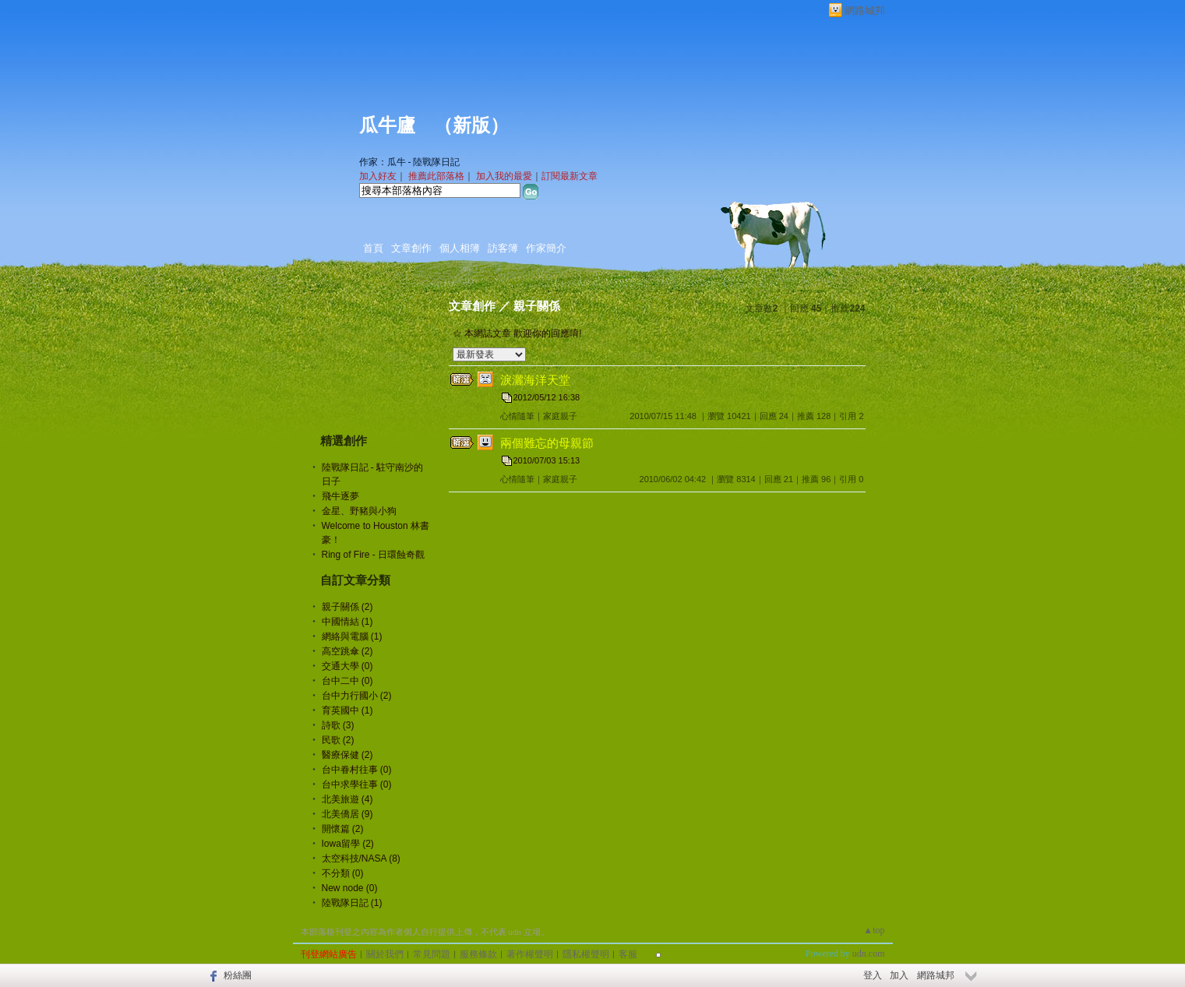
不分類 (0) (343, 873)
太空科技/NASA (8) (361, 858)
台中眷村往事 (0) (357, 769)
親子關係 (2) (347, 606)
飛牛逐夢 (340, 496)
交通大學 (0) (347, 666)
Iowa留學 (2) (348, 843)
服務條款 (478, 954)
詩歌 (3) (338, 725)
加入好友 (378, 176)
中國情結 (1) (347, 621)
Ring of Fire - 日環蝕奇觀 (373, 554)
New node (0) (350, 888)
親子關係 (536, 305)
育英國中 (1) (347, 710)
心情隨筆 (517, 416)
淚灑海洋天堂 (535, 379)
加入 (899, 975)
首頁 (373, 248)
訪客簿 (503, 248)
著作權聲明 (529, 954)
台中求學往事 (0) (357, 784)
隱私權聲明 (586, 954)
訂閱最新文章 (569, 176)
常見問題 (431, 954)
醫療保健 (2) (347, 754)
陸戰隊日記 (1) (352, 902)
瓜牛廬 (387, 125)
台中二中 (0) (347, 680)
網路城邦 (865, 10)
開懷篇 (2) (343, 828)
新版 (471, 125)
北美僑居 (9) (347, 814)
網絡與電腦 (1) (352, 636)
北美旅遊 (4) (347, 799)
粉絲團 (238, 975)
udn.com (868, 953)
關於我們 (385, 954)
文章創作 (411, 248)
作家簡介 (546, 248)
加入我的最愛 (504, 176)
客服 (628, 954)
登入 (872, 975)
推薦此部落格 (436, 176)
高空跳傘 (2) (347, 651)
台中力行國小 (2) (357, 695)
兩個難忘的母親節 (547, 442)
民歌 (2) (338, 740)
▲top (873, 930)
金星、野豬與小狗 (359, 511)
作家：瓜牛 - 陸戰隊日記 (409, 162)
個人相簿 (459, 248)
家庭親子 (560, 416)
